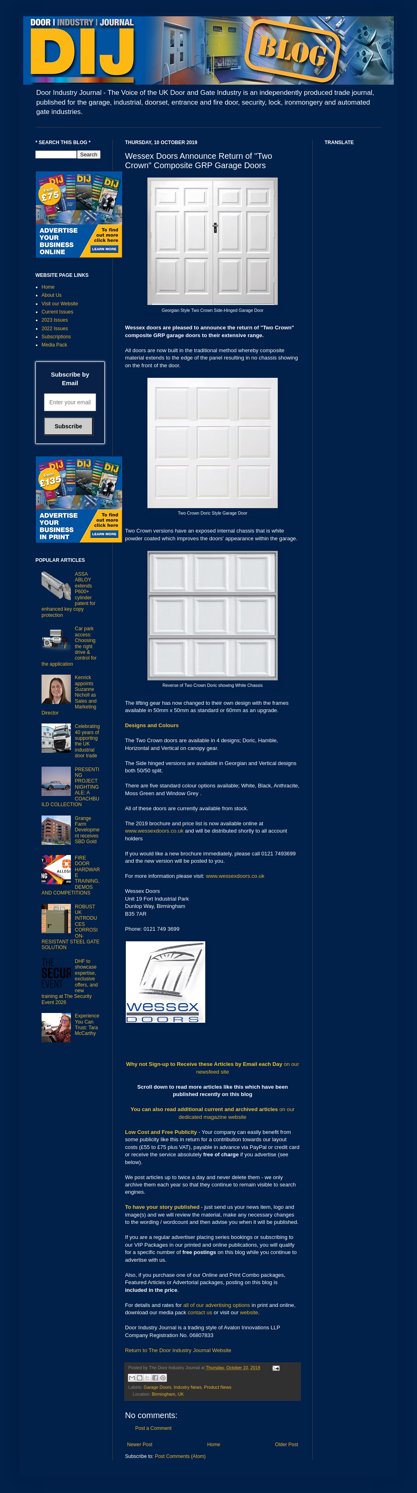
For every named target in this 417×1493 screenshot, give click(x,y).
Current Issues (57, 312)
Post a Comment (153, 1428)
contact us (200, 1312)
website (249, 1312)
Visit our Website (60, 304)
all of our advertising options (217, 1305)
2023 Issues (55, 320)
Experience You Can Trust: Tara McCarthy (87, 1024)
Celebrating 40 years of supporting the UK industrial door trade (87, 741)
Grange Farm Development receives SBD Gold (87, 830)
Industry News (188, 1387)
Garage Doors (157, 1387)
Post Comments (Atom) (180, 1456)
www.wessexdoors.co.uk (154, 831)
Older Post (286, 1444)
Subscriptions (56, 337)
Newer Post (139, 1444)
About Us (51, 295)
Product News (217, 1387)
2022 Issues (55, 328)
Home (213, 1444)
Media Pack (54, 345)
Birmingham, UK (168, 1394)
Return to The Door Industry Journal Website (178, 1350)
